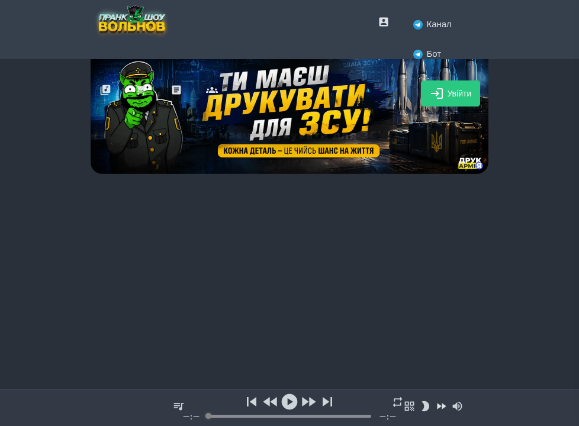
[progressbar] (290, 416)
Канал (432, 24)
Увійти (451, 93)
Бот (427, 53)
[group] (289, 408)
